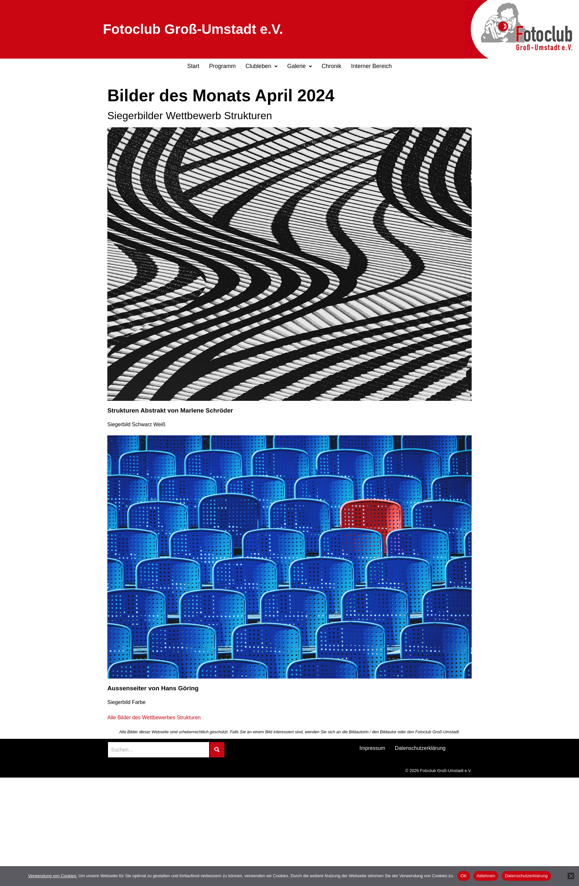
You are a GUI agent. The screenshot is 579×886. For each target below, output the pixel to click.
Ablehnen (486, 875)
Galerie (299, 66)
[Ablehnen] (571, 876)
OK (464, 875)
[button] (261, 66)
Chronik (332, 66)
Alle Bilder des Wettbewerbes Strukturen (154, 717)
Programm (222, 66)
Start (193, 66)
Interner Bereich (371, 66)
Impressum (372, 748)
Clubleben (261, 66)
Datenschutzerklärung (420, 748)
